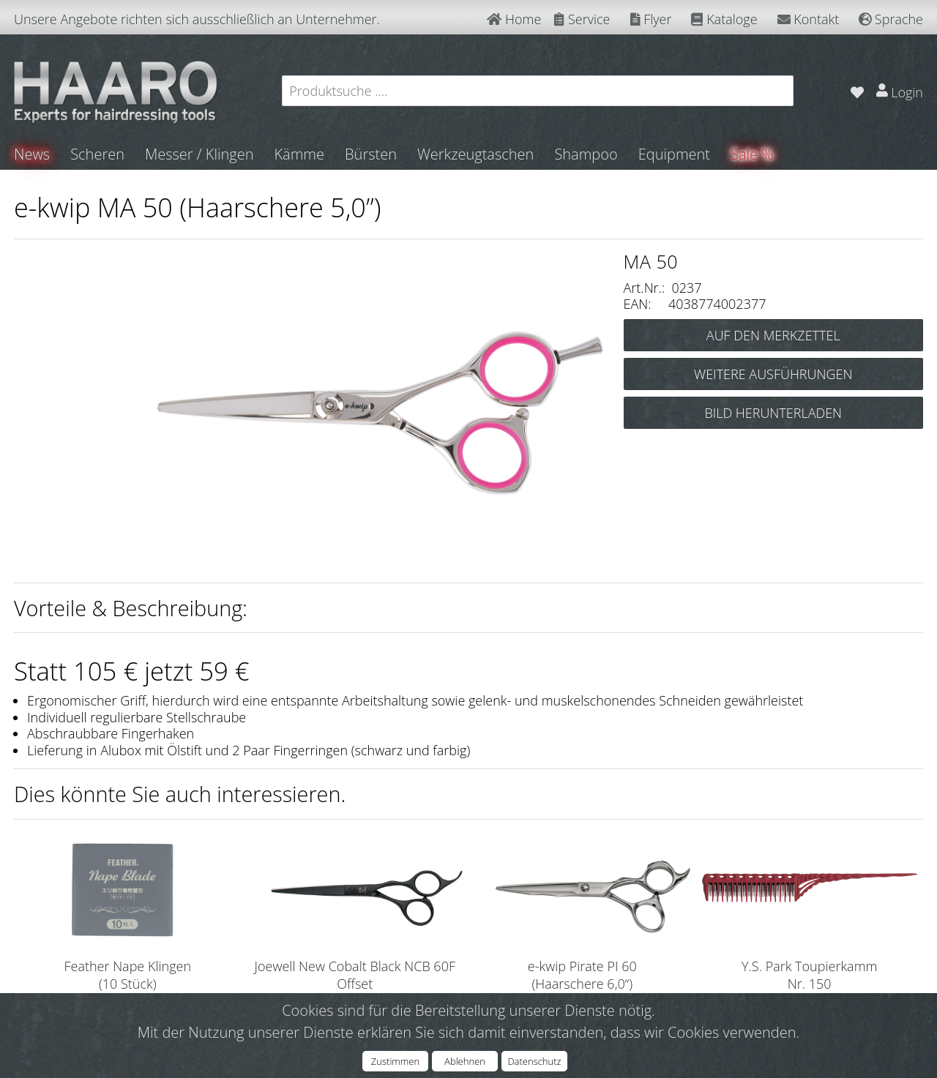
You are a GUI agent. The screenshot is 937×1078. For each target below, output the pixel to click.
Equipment (674, 154)
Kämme (299, 154)
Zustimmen (395, 1061)
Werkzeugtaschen (475, 154)
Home (514, 19)
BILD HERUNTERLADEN (773, 413)
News (32, 154)
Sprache (891, 19)
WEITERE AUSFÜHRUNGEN (773, 374)
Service (582, 19)
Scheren (97, 154)
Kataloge (724, 19)
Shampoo (585, 154)
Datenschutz (534, 1061)
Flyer (651, 19)
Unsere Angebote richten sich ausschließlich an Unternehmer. (197, 19)
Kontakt (808, 19)
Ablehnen (464, 1061)
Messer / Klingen (199, 154)
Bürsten (371, 154)
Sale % (752, 154)
